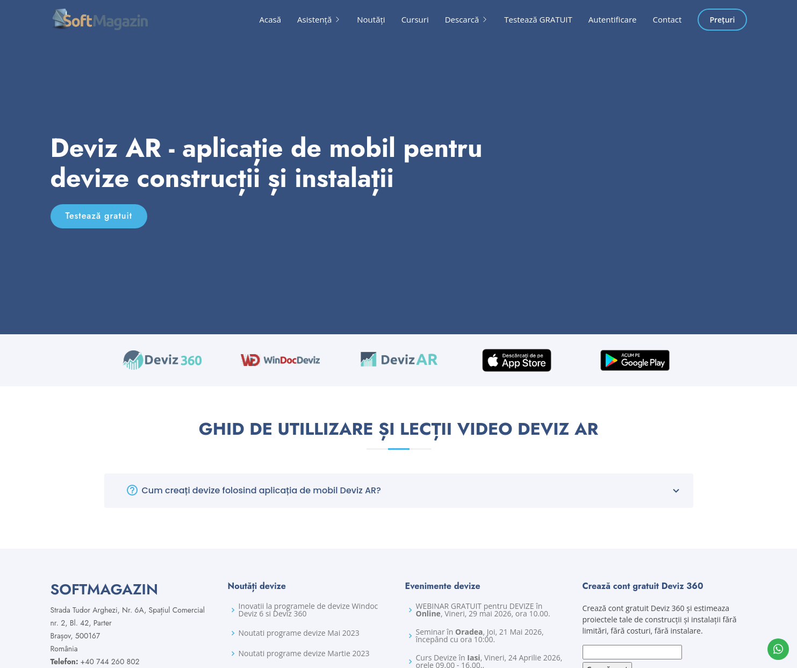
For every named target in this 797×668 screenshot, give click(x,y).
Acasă (271, 19)
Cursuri (415, 19)
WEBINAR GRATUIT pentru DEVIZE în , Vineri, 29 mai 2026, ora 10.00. (483, 609)
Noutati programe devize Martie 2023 (304, 653)
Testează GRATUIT (538, 19)
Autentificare (612, 19)
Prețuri (722, 20)
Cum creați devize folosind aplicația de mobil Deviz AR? (412, 490)
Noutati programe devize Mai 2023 (299, 633)
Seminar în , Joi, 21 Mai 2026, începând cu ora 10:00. (480, 635)
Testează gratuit (99, 216)
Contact (667, 19)
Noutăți (371, 19)
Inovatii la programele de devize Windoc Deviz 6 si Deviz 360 (308, 609)
